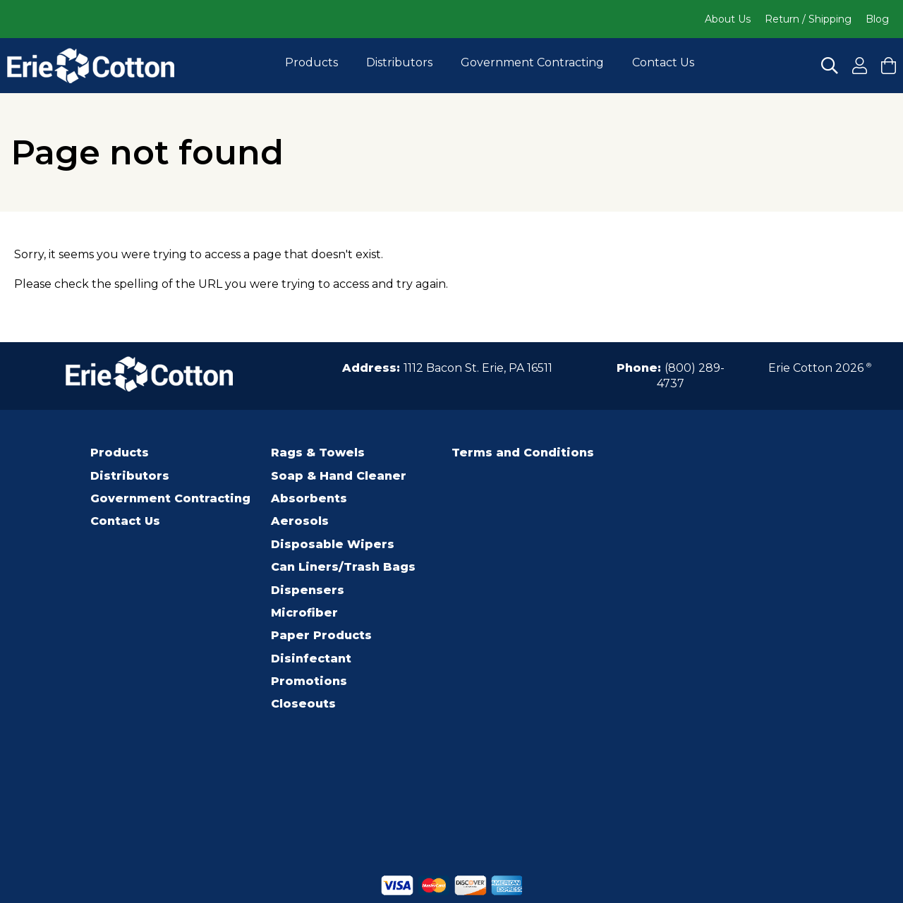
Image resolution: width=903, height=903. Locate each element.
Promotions (309, 681)
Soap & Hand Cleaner (338, 476)
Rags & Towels (318, 452)
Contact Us (663, 62)
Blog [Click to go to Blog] (877, 19)
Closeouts (303, 703)
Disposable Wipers (332, 544)
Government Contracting (532, 62)
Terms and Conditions (523, 452)
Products (311, 62)
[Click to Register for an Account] (859, 65)
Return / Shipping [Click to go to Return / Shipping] (808, 19)
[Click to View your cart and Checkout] (888, 65)
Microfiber (304, 612)
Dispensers (307, 590)
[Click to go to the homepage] (90, 65)
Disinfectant (311, 658)
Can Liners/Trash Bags (343, 567)
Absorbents (309, 498)
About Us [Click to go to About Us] (728, 19)
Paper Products (321, 635)
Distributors (399, 62)
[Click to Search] (829, 65)
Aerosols (300, 521)
